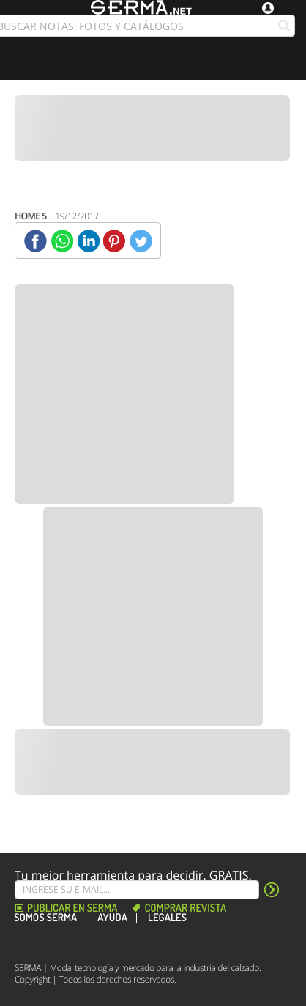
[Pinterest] (114, 241)
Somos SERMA (45, 918)
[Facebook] (35, 241)
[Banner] (152, 128)
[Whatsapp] (62, 241)
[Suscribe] (137, 889)
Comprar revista (185, 908)
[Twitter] (141, 241)
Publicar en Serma (72, 908)
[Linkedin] (88, 241)
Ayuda (112, 918)
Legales (167, 918)
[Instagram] (61, 941)
